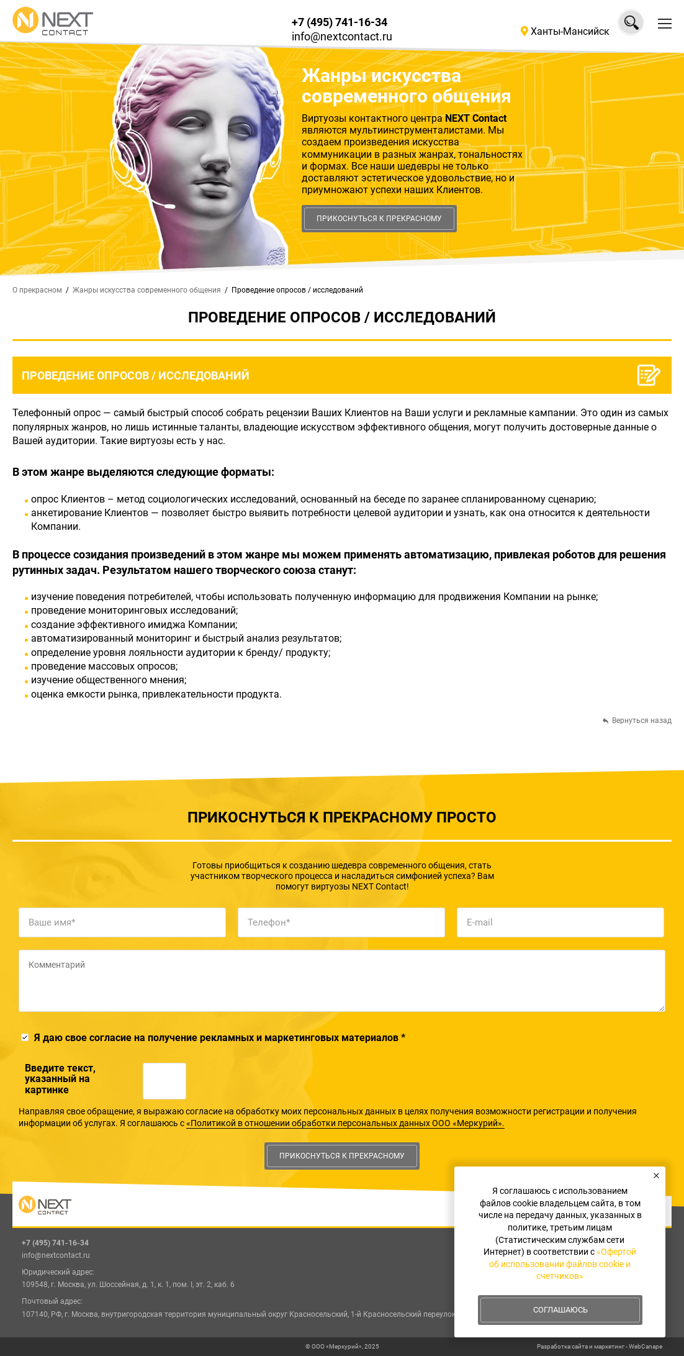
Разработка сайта (562, 1346)
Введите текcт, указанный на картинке (60, 1079)
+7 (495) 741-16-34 (339, 22)
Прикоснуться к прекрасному (379, 218)
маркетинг (609, 1346)
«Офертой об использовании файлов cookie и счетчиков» (562, 1264)
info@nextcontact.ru (342, 36)
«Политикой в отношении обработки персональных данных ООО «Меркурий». (345, 1123)
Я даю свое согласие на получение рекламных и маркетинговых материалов (219, 1038)
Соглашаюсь (560, 1309)
